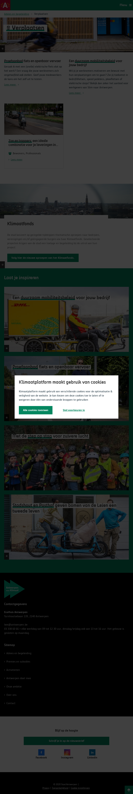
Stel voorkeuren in (74, 410)
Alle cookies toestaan (35, 410)
